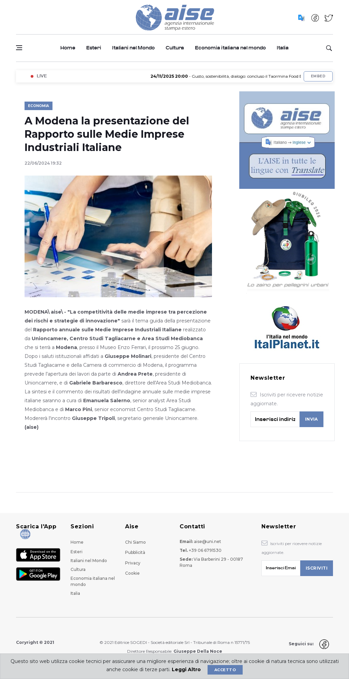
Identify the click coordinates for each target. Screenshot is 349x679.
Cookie (132, 573)
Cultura (175, 48)
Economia (38, 106)
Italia (283, 48)
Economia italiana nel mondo (230, 48)
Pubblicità (135, 552)
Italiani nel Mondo (133, 48)
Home (67, 48)
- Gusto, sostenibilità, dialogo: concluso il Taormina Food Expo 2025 (240, 76)
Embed (318, 76)
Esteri (93, 48)
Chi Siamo (135, 542)
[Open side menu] (19, 47)
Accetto (225, 669)
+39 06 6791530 (205, 550)
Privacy (132, 562)
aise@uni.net (207, 541)
